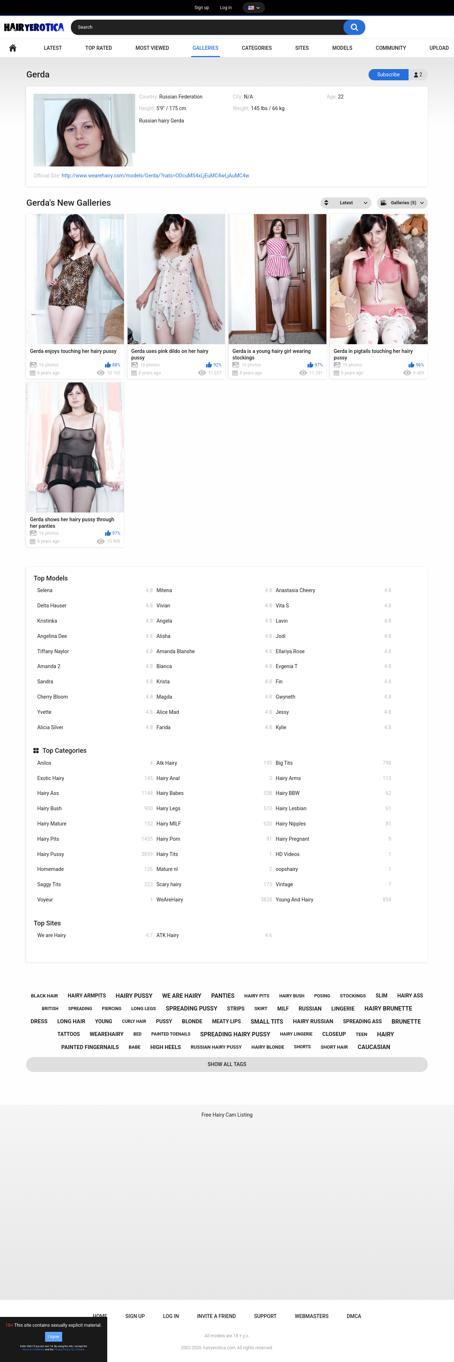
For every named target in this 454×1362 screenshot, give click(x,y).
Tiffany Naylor (95, 651)
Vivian (214, 606)
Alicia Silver (95, 727)
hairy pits (256, 996)
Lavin (333, 621)
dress (39, 1021)
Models (342, 48)
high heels (165, 1047)
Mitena (214, 590)
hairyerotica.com (219, 1347)
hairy (385, 1034)
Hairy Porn (214, 839)
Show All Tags (227, 1064)
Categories (257, 48)
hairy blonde (268, 1047)
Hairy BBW (333, 793)
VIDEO (13, 48)
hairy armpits (87, 996)
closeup (334, 1034)
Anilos (95, 763)
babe (135, 1047)
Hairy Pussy (95, 854)
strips (236, 1009)
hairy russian (313, 1021)
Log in (226, 7)
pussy (164, 1021)
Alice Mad (214, 712)
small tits (267, 1021)
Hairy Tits (214, 854)
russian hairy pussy (216, 1047)
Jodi (333, 636)
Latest (53, 48)
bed (137, 1034)
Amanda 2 (95, 666)
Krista (214, 682)
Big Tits (333, 763)
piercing (111, 1008)
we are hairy (181, 995)
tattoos (68, 1034)
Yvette (95, 712)
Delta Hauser (95, 606)
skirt (261, 1008)
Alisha (214, 636)
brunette (406, 1021)
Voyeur (95, 900)
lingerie (343, 1008)
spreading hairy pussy (235, 1034)
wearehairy (107, 1034)
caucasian (374, 1047)
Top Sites (47, 923)
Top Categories (64, 750)
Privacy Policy (62, 1349)
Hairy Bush (95, 808)
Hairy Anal (214, 778)
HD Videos (333, 854)
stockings (353, 996)
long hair (71, 1021)
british (50, 1008)
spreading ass (362, 1021)
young (103, 1021)
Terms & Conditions (33, 1349)
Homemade (95, 869)
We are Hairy (95, 935)
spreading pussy (191, 1008)
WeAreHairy (214, 900)
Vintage (333, 884)
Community (391, 48)
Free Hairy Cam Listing (227, 1115)
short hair (334, 1047)
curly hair (134, 1021)
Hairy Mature (95, 824)
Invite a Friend (216, 1316)
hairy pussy (134, 995)
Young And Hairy (333, 900)
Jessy (333, 712)
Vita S (333, 606)
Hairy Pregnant (333, 839)
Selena (95, 590)
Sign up (201, 7)
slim (381, 996)
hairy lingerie (296, 1034)
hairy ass (410, 996)
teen (361, 1034)
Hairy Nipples (333, 824)
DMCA (354, 1316)
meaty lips (226, 1021)
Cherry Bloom (95, 697)
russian (309, 1008)
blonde (192, 1021)
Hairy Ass (95, 793)
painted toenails (170, 1034)
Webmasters (312, 1316)
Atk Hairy (214, 763)
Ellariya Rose (333, 651)
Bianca (214, 666)
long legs (143, 1008)
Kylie (333, 727)
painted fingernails (90, 1047)
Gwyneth (333, 697)
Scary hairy (214, 884)
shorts (302, 1046)
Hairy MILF (214, 824)
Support (265, 1316)
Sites (302, 48)
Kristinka (95, 621)
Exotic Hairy (95, 778)
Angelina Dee (95, 636)
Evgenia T (333, 666)
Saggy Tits (95, 884)
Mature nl (214, 869)
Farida (214, 727)
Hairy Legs (214, 808)
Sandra (95, 682)
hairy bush (291, 996)
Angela (214, 621)
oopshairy (333, 869)
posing (322, 996)
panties (222, 995)
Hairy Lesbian (333, 808)
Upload (439, 48)
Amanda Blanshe (214, 651)
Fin (333, 682)
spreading (80, 1008)
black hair (44, 996)
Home (100, 1316)
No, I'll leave (77, 1349)
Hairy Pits (95, 839)
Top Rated (98, 48)
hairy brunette (388, 1008)
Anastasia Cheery (333, 590)
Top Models (50, 578)
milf (283, 1009)
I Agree (53, 1337)
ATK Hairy (214, 935)
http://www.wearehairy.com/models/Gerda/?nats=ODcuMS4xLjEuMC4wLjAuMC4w (155, 175)
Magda (214, 697)
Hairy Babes (214, 793)
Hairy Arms (333, 778)
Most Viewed (152, 48)
